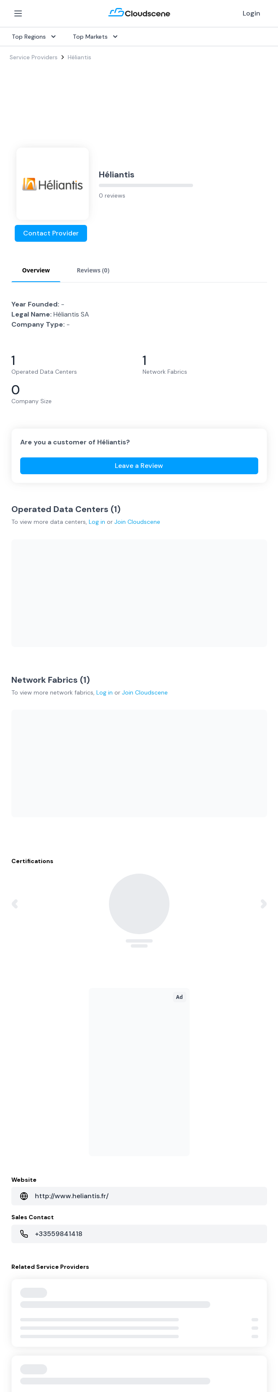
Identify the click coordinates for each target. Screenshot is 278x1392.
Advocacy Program (36, 1201)
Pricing (19, 1105)
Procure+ (155, 969)
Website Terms (99, 1354)
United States (162, 1065)
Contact (154, 1201)
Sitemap (222, 1354)
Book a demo (28, 1228)
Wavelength (26, 1010)
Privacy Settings (167, 1354)
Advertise (23, 1119)
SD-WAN (22, 942)
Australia (155, 1092)
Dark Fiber (23, 969)
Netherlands (159, 1105)
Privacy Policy (30, 1354)
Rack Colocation (32, 983)
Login (251, 13)
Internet (21, 956)
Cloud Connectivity (36, 1023)
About (151, 1174)
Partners (154, 1188)
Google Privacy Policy (140, 1317)
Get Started (26, 1079)
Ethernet (22, 996)
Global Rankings (31, 1174)
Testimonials (27, 1188)
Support (21, 1215)
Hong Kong (157, 1132)
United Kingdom (165, 1079)
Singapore (157, 1119)
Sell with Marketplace (39, 1092)
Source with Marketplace (177, 956)
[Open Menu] (18, 13)
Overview (155, 942)
